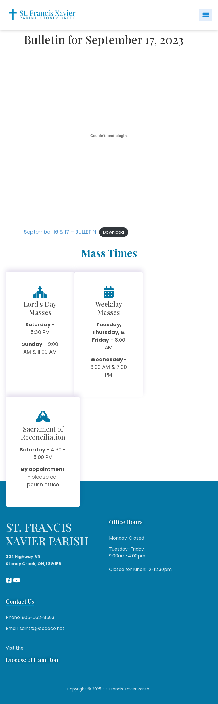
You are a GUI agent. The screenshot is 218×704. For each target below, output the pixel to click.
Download (113, 232)
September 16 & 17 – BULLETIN (60, 231)
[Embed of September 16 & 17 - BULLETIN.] (109, 136)
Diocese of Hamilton (32, 659)
